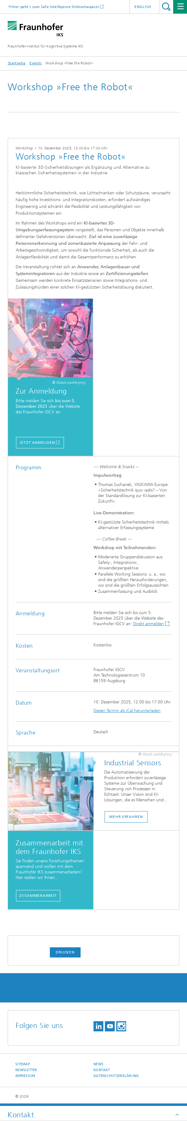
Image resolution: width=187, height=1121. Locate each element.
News (98, 1064)
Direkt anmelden (148, 623)
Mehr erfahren (126, 817)
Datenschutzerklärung (116, 1076)
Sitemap (22, 1064)
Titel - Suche (166, 6)
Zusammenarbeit (38, 895)
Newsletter (26, 1070)
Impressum (25, 1076)
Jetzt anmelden (37, 442)
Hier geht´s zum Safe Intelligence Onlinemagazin (55, 7)
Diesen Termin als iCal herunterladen (127, 710)
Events (36, 63)
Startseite (17, 63)
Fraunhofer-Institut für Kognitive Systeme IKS (45, 46)
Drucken (65, 952)
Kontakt (102, 1070)
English (142, 7)
